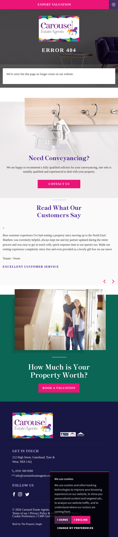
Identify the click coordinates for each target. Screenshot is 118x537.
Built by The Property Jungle (27, 524)
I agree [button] (62, 519)
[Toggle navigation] (113, 4)
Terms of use (19, 513)
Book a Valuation (59, 387)
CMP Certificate (47, 516)
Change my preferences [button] (75, 528)
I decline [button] (81, 519)
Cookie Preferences (23, 516)
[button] (104, 281)
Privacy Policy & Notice (44, 513)
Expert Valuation (54, 4)
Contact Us (59, 183)
